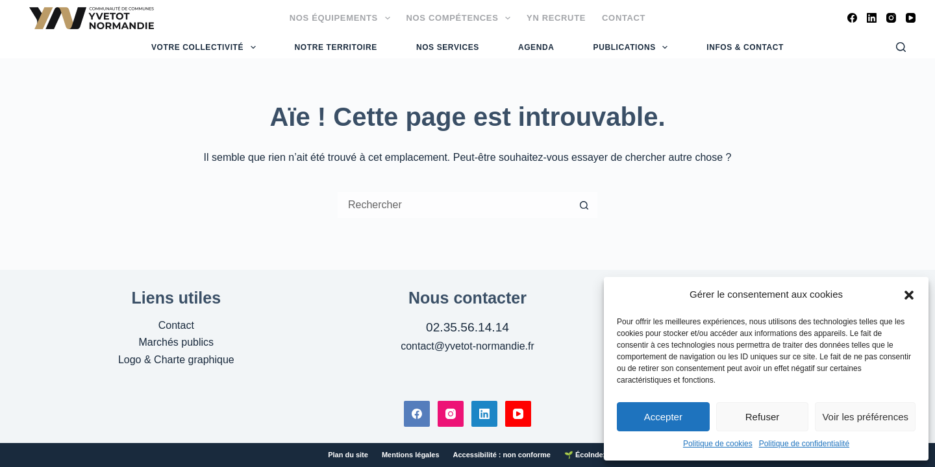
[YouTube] (911, 18)
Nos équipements (342, 18)
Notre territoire (336, 47)
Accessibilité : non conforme (502, 455)
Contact (623, 18)
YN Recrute (556, 18)
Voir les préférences (865, 416)
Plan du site (348, 455)
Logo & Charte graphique (176, 359)
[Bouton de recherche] (584, 205)
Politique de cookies (718, 443)
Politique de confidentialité (804, 443)
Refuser (762, 416)
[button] (909, 295)
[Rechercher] (901, 47)
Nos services (447, 47)
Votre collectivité (205, 47)
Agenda (536, 47)
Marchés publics (176, 342)
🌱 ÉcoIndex (585, 455)
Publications (632, 47)
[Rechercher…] (454, 205)
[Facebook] (852, 18)
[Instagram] (891, 18)
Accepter (663, 416)
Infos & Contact (745, 47)
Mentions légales (411, 455)
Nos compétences (461, 18)
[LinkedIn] (872, 18)
